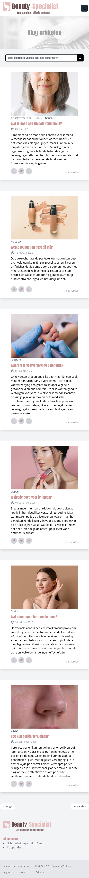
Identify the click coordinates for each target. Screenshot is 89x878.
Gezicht (49, 118)
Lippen (15, 491)
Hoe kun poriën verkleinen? (30, 736)
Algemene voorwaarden (16, 872)
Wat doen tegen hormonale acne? (34, 616)
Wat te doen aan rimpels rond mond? (36, 123)
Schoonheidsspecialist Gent (25, 843)
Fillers (38, 118)
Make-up (16, 241)
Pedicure (16, 359)
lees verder (71, 172)
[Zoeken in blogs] (41, 58)
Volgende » (80, 806)
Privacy (40, 872)
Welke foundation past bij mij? (32, 247)
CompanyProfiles (61, 866)
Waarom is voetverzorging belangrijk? (37, 365)
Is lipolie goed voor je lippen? (31, 497)
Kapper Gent (15, 847)
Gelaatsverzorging (21, 118)
